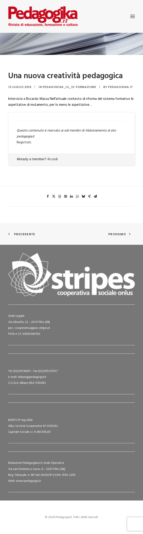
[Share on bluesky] (83, 196)
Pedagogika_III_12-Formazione (69, 87)
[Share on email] (95, 196)
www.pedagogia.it (28, 481)
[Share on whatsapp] (77, 196)
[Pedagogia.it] (43, 16)
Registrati (24, 142)
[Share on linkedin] (71, 196)
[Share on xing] (89, 196)
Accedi (52, 159)
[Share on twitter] (54, 196)
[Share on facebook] (48, 196)
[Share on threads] (59, 196)
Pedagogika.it (120, 87)
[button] (132, 16)
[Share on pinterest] (65, 196)
